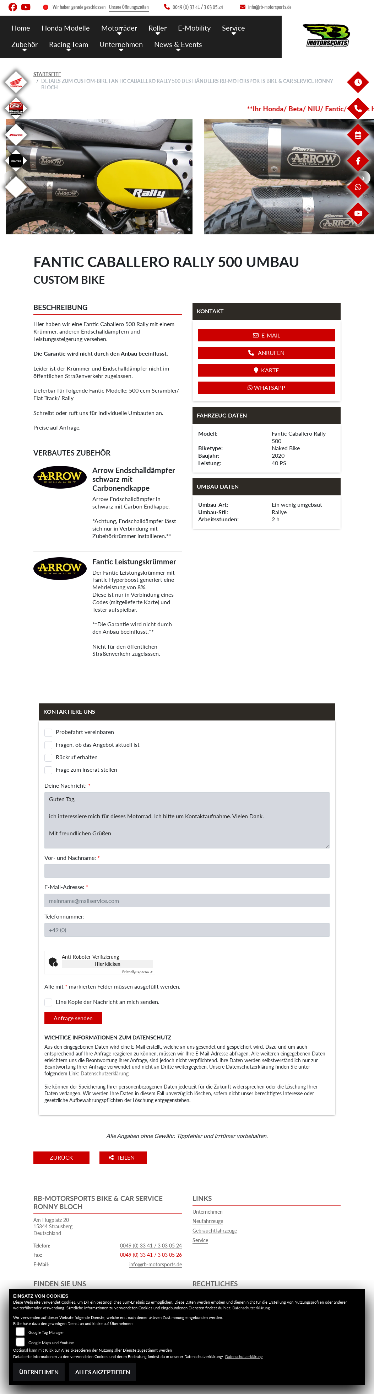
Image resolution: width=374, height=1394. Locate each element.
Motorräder (116, 27)
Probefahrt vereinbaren (85, 731)
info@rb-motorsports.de (155, 1264)
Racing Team (66, 43)
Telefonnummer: (64, 916)
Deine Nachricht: (67, 785)
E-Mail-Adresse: (66, 886)
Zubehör (24, 43)
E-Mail (266, 335)
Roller (153, 27)
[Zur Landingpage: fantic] (16, 147)
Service (227, 27)
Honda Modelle (64, 27)
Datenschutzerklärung (105, 1073)
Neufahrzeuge (208, 1221)
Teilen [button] (125, 1157)
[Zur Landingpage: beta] (16, 120)
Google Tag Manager (46, 1332)
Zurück (63, 1157)
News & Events (173, 43)
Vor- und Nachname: (72, 857)
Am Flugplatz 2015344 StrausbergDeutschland (52, 1226)
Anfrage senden (73, 1018)
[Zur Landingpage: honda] (16, 94)
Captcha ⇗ (137, 972)
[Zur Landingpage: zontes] (16, 173)
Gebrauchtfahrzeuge (215, 1231)
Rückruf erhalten (77, 757)
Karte (266, 370)
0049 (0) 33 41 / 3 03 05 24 (151, 1246)
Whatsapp (266, 387)
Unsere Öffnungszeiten (128, 7)
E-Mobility (189, 27)
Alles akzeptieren (102, 1371)
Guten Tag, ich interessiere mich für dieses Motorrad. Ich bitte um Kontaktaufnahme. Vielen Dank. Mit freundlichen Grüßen (187, 820)
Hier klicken (107, 964)
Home (20, 27)
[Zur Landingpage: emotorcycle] (16, 199)
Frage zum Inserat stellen (86, 769)
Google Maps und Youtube (51, 1342)
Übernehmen (39, 1371)
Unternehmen (118, 43)
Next (363, 178)
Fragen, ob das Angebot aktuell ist (98, 744)
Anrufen (266, 352)
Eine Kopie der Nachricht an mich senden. (107, 1001)
